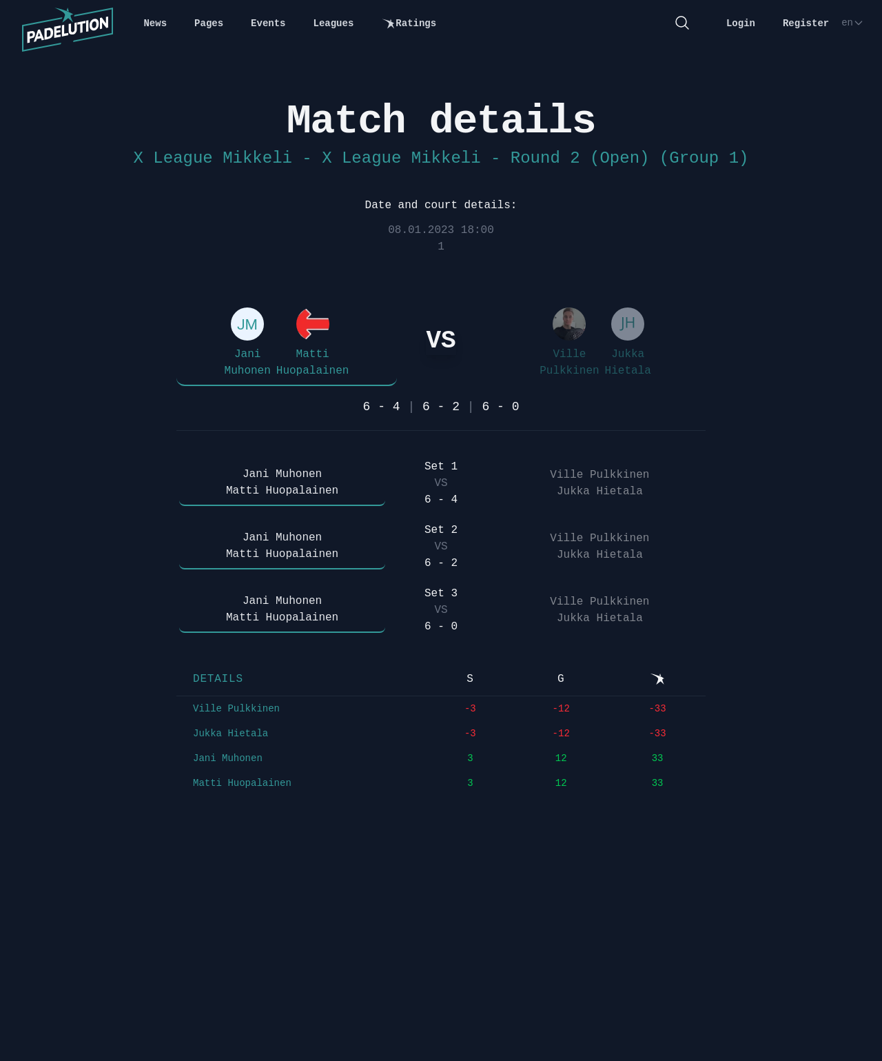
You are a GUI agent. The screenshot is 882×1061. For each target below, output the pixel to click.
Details (218, 679)
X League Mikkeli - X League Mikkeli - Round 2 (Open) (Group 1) (441, 158)
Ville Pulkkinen (236, 708)
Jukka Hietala (230, 733)
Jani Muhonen (228, 758)
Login (740, 23)
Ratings (408, 24)
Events (268, 23)
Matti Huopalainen (242, 783)
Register (806, 23)
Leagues (334, 23)
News (155, 23)
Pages (208, 23)
